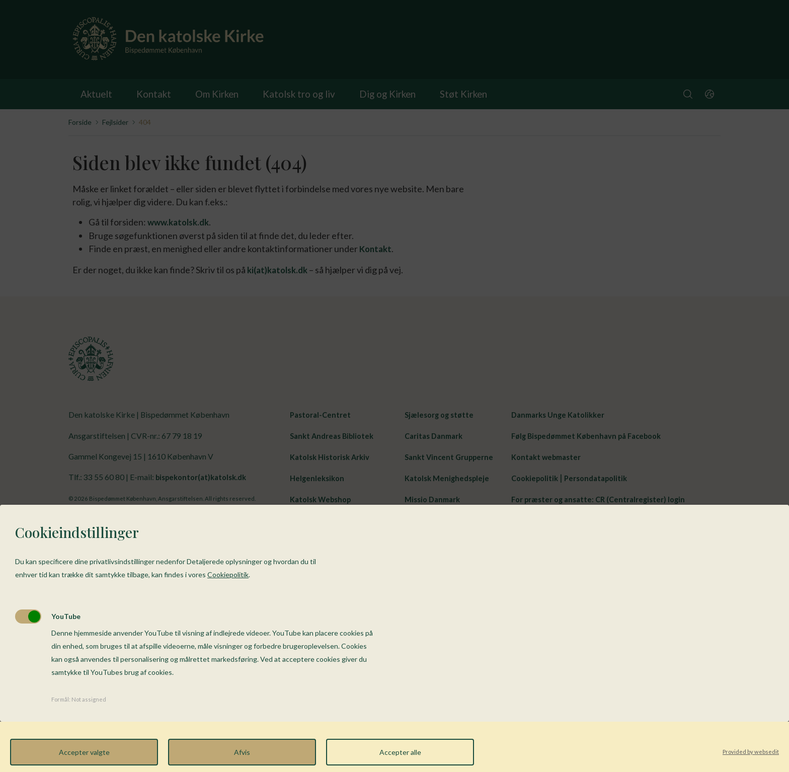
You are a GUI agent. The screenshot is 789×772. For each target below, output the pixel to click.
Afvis (242, 752)
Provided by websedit (751, 751)
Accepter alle (400, 752)
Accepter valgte (84, 752)
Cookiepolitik (228, 574)
